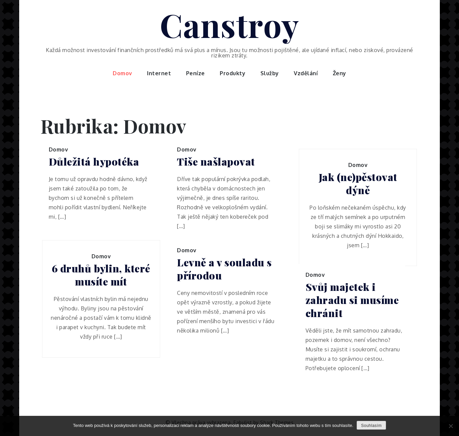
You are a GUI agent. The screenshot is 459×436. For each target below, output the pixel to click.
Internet (159, 73)
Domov (122, 73)
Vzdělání (306, 73)
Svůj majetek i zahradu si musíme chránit (352, 300)
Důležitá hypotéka (94, 161)
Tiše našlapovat (216, 161)
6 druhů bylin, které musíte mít (101, 275)
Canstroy (229, 24)
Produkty (232, 73)
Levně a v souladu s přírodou (224, 269)
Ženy (339, 73)
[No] (450, 426)
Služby (269, 73)
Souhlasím (371, 425)
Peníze (195, 73)
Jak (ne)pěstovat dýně (358, 184)
